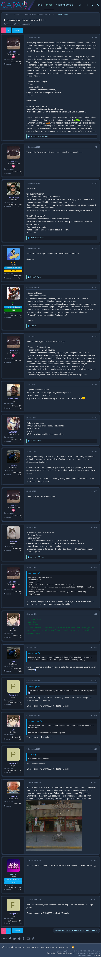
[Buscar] (98, 5)
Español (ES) (17, 947)
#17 (95, 749)
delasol (13, 796)
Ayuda (61, 947)
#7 (96, 385)
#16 (95, 716)
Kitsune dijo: (32, 573)
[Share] (92, 37)
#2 (96, 147)
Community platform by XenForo (78, 951)
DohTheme (96, 955)
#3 (96, 183)
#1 (96, 38)
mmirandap (13, 197)
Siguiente (16, 30)
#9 (96, 451)
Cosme (13, 465)
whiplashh (13, 399)
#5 (96, 288)
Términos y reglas (32, 947)
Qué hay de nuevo (64, 5)
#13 (95, 614)
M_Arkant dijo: (33, 721)
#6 (96, 336)
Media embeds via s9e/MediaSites (88, 953)
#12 (95, 568)
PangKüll (13, 695)
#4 (96, 248)
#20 (95, 900)
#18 (95, 782)
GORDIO (13, 432)
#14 (95, 647)
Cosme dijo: (32, 653)
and (39, 136)
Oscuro (6, 947)
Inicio (39, 5)
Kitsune (13, 541)
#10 (95, 491)
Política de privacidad (49, 947)
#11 (95, 527)
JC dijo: (31, 755)
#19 (95, 860)
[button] (75, 5)
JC (13, 628)
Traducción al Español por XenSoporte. (60, 953)
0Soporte (9, 24)
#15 (95, 681)
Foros (49, 5)
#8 (96, 418)
